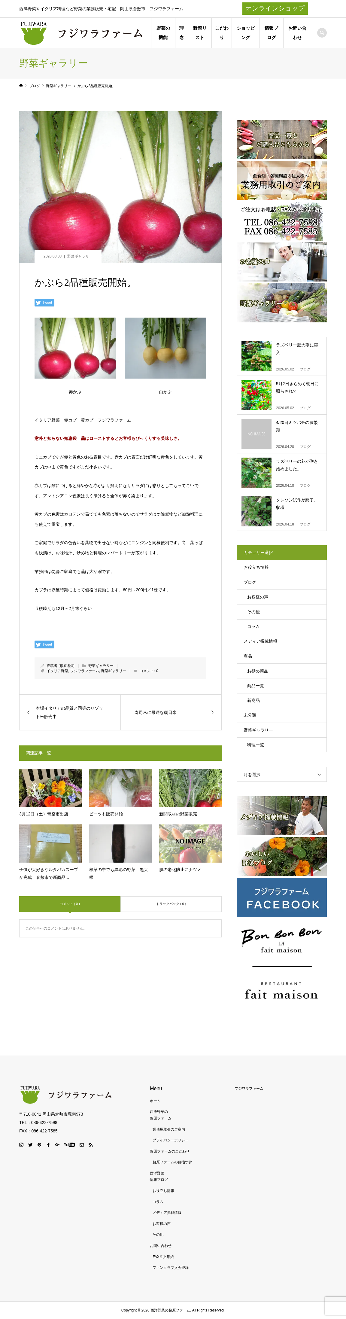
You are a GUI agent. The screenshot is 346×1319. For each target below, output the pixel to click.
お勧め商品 (257, 671)
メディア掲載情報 (260, 641)
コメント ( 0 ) (70, 904)
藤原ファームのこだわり (170, 1151)
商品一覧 (255, 685)
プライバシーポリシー (171, 1140)
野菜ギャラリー (80, 256)
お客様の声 (257, 597)
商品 (248, 656)
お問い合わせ (297, 33)
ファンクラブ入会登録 (171, 1268)
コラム (253, 626)
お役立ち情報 (256, 567)
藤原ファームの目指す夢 (172, 1162)
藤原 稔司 (67, 666)
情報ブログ (271, 33)
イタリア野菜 (57, 671)
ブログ (250, 582)
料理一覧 (255, 744)
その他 (253, 611)
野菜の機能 (163, 33)
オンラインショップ (275, 8)
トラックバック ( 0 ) (171, 904)
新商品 (253, 700)
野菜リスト (200, 33)
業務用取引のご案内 (169, 1129)
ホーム (155, 1101)
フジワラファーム (84, 671)
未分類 (250, 715)
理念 (181, 33)
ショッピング (246, 33)
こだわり (222, 33)
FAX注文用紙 (163, 1257)
